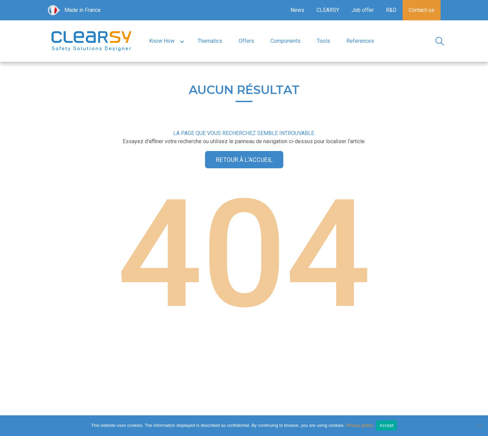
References (360, 41)
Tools (323, 41)
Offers (246, 41)
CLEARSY (328, 10)
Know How (162, 41)
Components (285, 41)
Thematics (210, 41)
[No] (479, 425)
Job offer (362, 10)
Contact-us (421, 10)
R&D (391, 10)
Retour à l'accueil (244, 159)
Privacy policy (359, 425)
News (297, 10)
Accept (386, 425)
